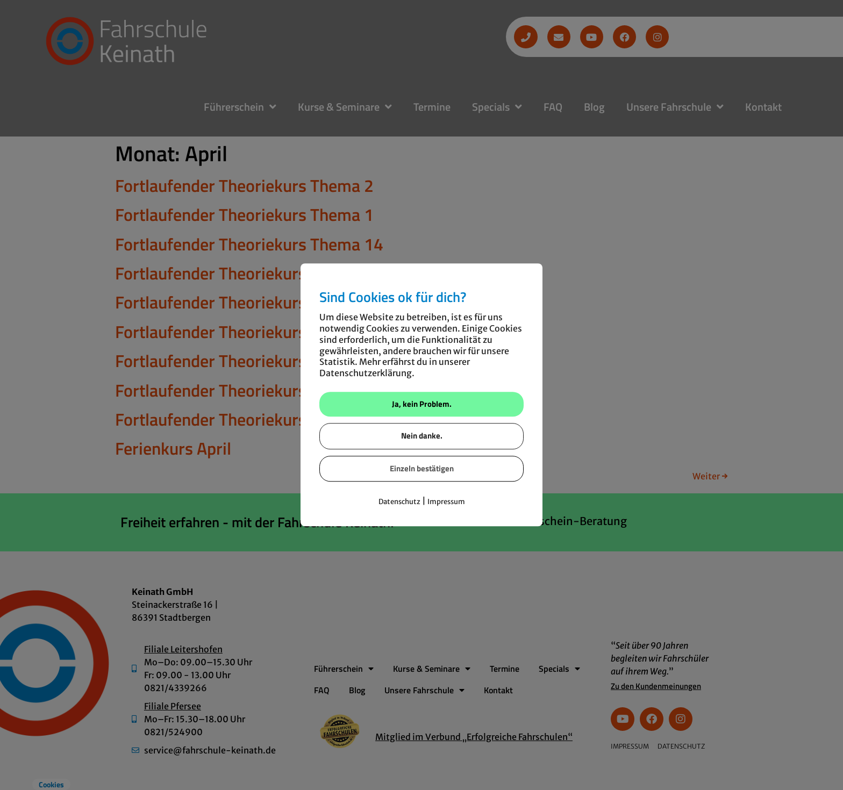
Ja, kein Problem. (422, 404)
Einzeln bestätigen (422, 468)
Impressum (446, 502)
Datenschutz (399, 502)
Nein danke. (421, 436)
